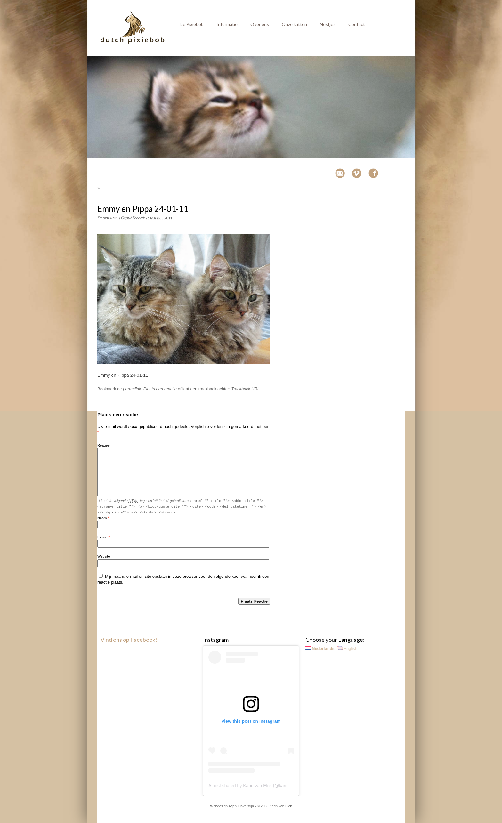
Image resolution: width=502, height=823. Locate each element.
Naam (102, 518)
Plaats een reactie (160, 388)
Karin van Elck (280, 806)
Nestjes (328, 24)
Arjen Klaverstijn (241, 806)
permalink (132, 388)
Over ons (259, 24)
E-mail (102, 537)
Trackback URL (245, 388)
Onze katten (294, 24)
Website (103, 556)
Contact (356, 24)
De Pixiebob (192, 24)
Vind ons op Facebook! (129, 639)
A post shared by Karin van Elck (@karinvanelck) (256, 785)
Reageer (104, 445)
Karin (112, 218)
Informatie (227, 24)
